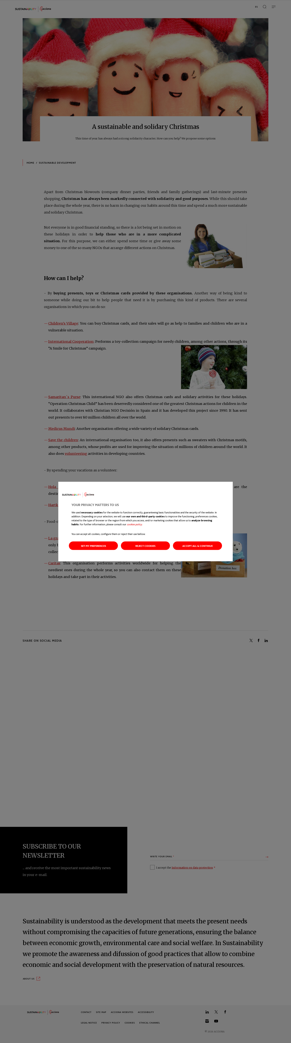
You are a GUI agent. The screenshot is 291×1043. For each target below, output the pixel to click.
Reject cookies (145, 545)
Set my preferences (93, 545)
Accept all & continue (197, 545)
